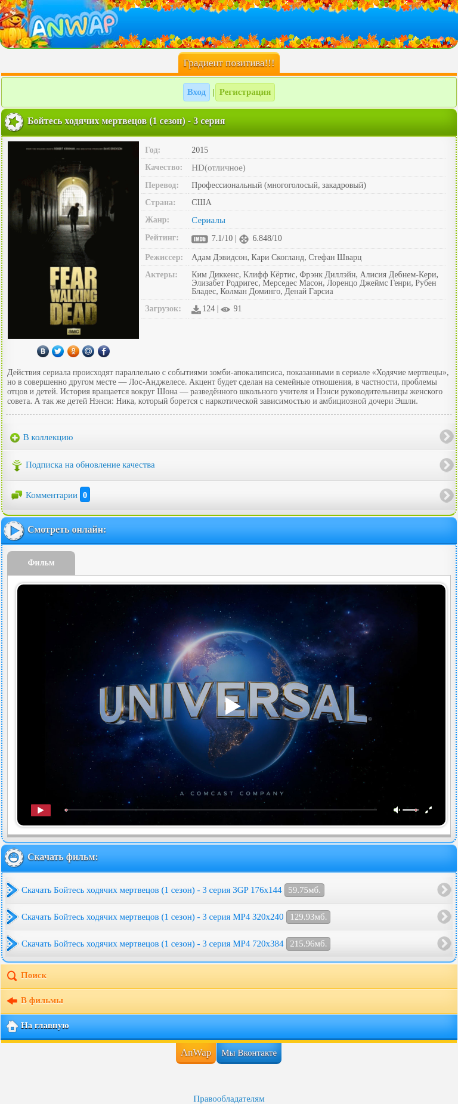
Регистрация (245, 92)
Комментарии (50, 495)
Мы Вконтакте (249, 1052)
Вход (196, 92)
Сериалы (208, 220)
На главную (37, 1026)
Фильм (41, 562)
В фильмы (34, 1001)
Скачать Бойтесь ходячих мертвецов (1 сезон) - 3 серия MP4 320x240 (175, 917)
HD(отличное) (218, 167)
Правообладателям (228, 1098)
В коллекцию (41, 437)
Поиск (26, 976)
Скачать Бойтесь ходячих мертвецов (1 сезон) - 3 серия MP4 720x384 (175, 944)
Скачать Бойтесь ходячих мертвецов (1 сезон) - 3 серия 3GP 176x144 (172, 890)
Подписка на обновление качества (82, 466)
